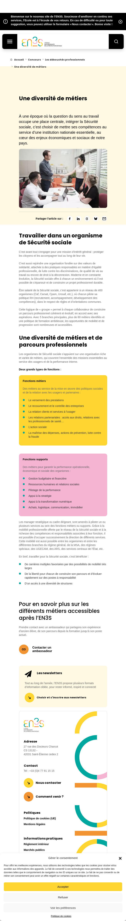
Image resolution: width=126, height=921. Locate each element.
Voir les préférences (63, 907)
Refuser (63, 897)
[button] (120, 858)
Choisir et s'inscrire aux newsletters (61, 697)
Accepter (63, 886)
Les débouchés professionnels (65, 59)
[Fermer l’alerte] (120, 21)
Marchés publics (34, 849)
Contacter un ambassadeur (42, 649)
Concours (34, 59)
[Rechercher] (116, 41)
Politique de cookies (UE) (40, 818)
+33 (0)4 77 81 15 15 (41, 770)
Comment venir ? (49, 796)
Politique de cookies (61, 916)
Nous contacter (48, 783)
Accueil (19, 59)
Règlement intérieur (36, 844)
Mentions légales (34, 824)
